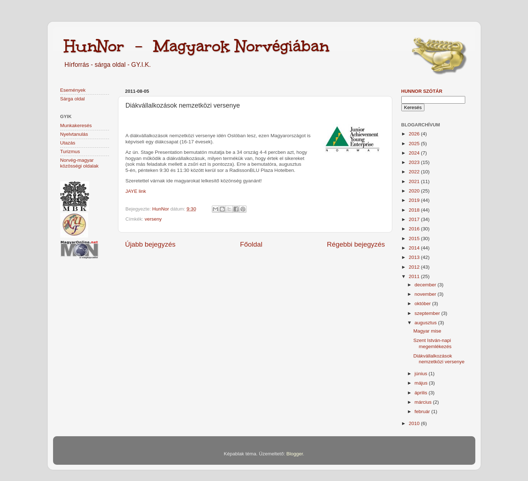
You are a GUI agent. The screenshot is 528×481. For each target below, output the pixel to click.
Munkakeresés (76, 125)
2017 (415, 219)
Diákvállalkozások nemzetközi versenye (438, 358)
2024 (415, 153)
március (424, 402)
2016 (415, 228)
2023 (415, 162)
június (422, 373)
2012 (415, 267)
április (422, 392)
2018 (415, 210)
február (423, 411)
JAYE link (136, 191)
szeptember (428, 313)
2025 (415, 143)
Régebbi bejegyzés (356, 244)
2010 (415, 423)
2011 (415, 276)
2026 (415, 133)
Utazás (67, 143)
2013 (415, 257)
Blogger (294, 453)
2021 (415, 181)
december (426, 284)
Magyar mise (427, 331)
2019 (415, 200)
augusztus (426, 322)
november (426, 294)
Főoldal (251, 244)
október (423, 303)
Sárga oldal (72, 98)
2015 (415, 238)
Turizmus (70, 151)
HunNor (161, 209)
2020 (415, 191)
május (422, 383)
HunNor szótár (421, 91)
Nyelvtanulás (74, 134)
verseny (153, 219)
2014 (415, 248)
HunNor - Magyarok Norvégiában (196, 46)
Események (73, 90)
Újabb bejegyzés (150, 244)
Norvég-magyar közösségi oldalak (79, 163)
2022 (415, 171)
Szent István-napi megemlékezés (432, 343)
